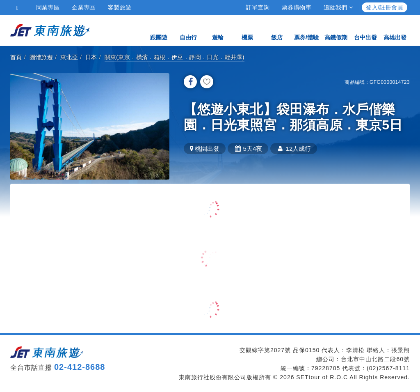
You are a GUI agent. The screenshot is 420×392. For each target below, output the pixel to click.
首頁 (16, 57)
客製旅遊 (120, 7)
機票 (247, 30)
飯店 (277, 30)
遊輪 (218, 30)
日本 (91, 57)
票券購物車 (296, 7)
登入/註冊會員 (384, 7)
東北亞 (69, 57)
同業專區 (48, 7)
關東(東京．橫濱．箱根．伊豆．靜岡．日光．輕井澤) (174, 57)
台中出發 (365, 30)
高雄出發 (394, 30)
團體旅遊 (41, 57)
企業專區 (84, 7)
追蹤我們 (338, 7)
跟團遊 (158, 30)
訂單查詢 (257, 7)
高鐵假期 (335, 30)
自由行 (188, 30)
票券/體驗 (306, 30)
